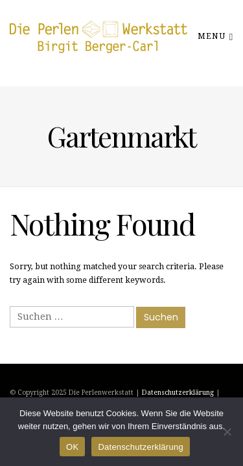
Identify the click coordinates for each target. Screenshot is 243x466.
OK (72, 447)
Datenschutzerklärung (178, 392)
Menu (215, 35)
